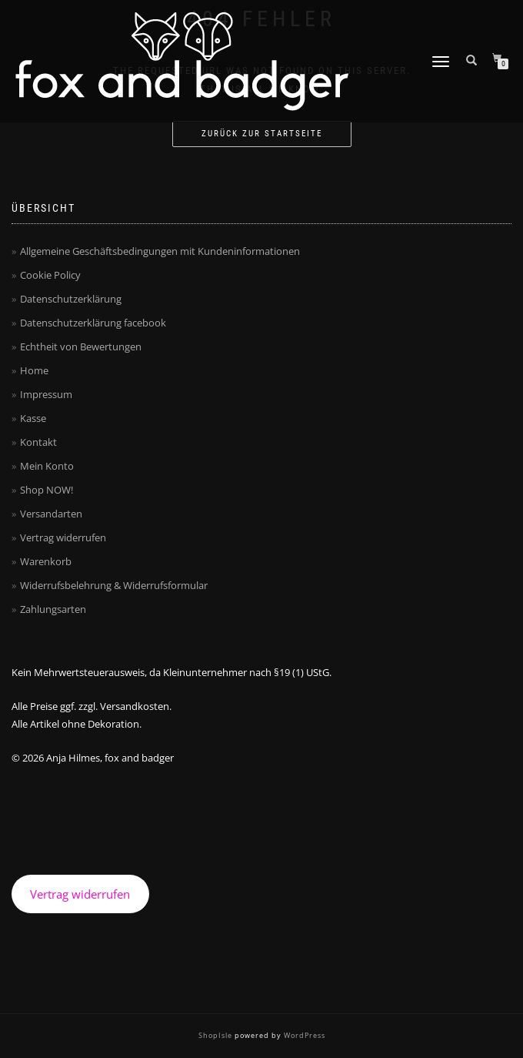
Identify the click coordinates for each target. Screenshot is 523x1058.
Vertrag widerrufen (63, 537)
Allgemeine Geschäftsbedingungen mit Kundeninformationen (160, 251)
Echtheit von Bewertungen (81, 346)
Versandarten (51, 514)
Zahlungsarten (53, 609)
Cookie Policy (50, 275)
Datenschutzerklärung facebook (93, 323)
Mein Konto (47, 466)
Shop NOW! (46, 490)
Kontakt (38, 442)
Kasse (33, 418)
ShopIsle (216, 1035)
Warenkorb (46, 561)
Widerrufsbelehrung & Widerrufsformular (114, 585)
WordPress (303, 1035)
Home (34, 370)
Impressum (46, 394)
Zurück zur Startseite (262, 134)
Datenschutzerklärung (71, 299)
